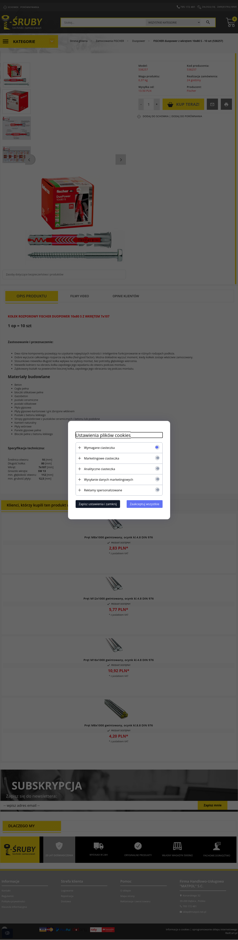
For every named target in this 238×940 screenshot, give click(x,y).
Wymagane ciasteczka (99, 447)
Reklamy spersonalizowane (103, 490)
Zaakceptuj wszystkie (144, 504)
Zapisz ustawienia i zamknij (98, 504)
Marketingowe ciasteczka (101, 458)
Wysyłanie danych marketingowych (108, 479)
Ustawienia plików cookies (103, 435)
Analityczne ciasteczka (99, 469)
